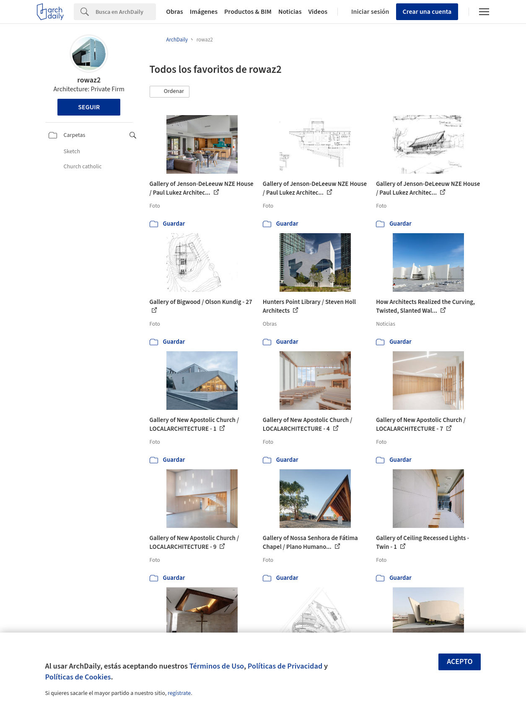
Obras (174, 11)
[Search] (126, 11)
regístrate (179, 693)
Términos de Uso (216, 666)
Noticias (290, 11)
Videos (318, 11)
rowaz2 (89, 80)
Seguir (89, 107)
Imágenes (204, 11)
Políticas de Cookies (78, 677)
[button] (170, 92)
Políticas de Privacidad (285, 666)
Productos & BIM (248, 11)
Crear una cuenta (427, 11)
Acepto (460, 661)
